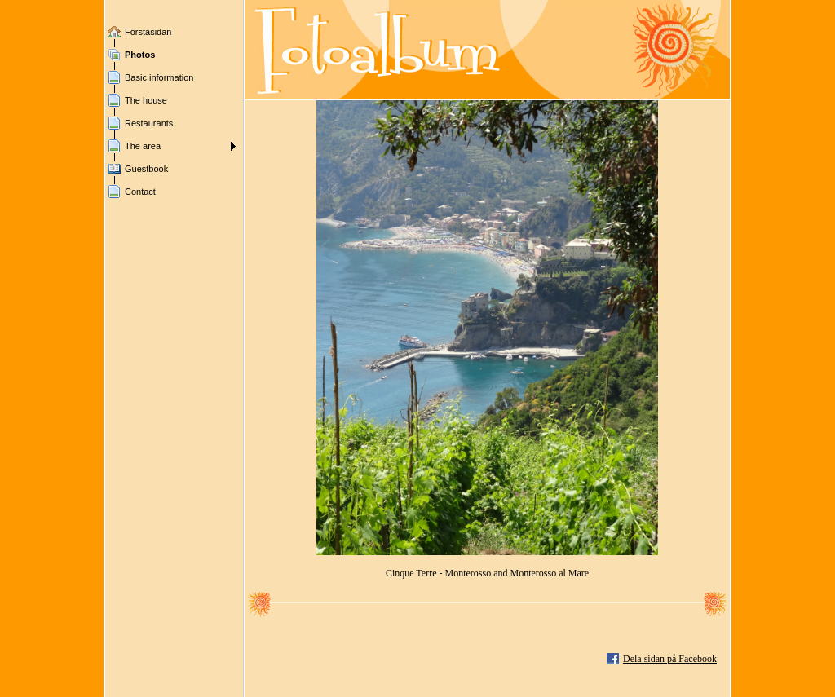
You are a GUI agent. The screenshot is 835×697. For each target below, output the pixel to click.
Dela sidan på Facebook (670, 658)
